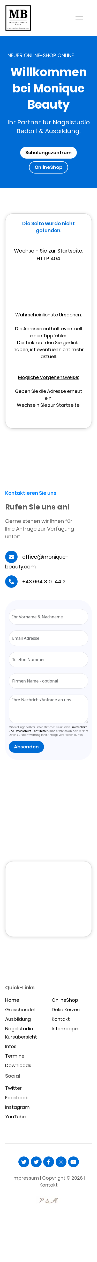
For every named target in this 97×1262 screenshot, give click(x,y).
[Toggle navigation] (79, 18)
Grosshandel (20, 1009)
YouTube (15, 1116)
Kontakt (61, 1019)
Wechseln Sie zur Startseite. (48, 405)
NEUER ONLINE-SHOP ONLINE (41, 55)
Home (12, 1000)
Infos (11, 1046)
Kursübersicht (21, 1037)
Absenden (26, 747)
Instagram (17, 1107)
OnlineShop (48, 167)
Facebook (16, 1097)
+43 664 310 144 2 (43, 581)
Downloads (18, 1065)
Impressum (25, 1178)
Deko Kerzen (66, 1009)
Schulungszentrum (48, 152)
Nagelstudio (19, 1028)
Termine (14, 1056)
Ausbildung (18, 1019)
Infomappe (65, 1028)
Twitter (13, 1088)
